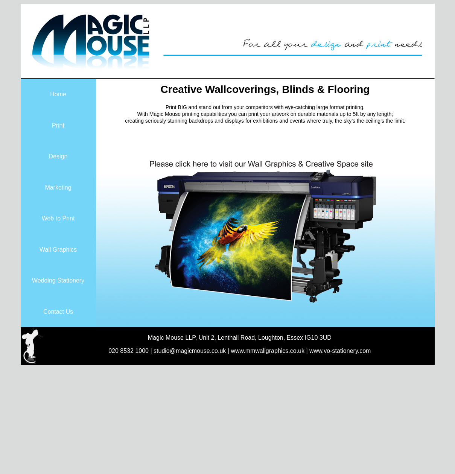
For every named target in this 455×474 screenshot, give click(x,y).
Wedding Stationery (58, 280)
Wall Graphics (58, 249)
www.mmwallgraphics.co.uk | (270, 351)
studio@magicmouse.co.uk (190, 351)
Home (58, 94)
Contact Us (58, 311)
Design (58, 156)
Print (58, 125)
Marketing (58, 187)
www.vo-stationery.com (340, 351)
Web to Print (58, 218)
